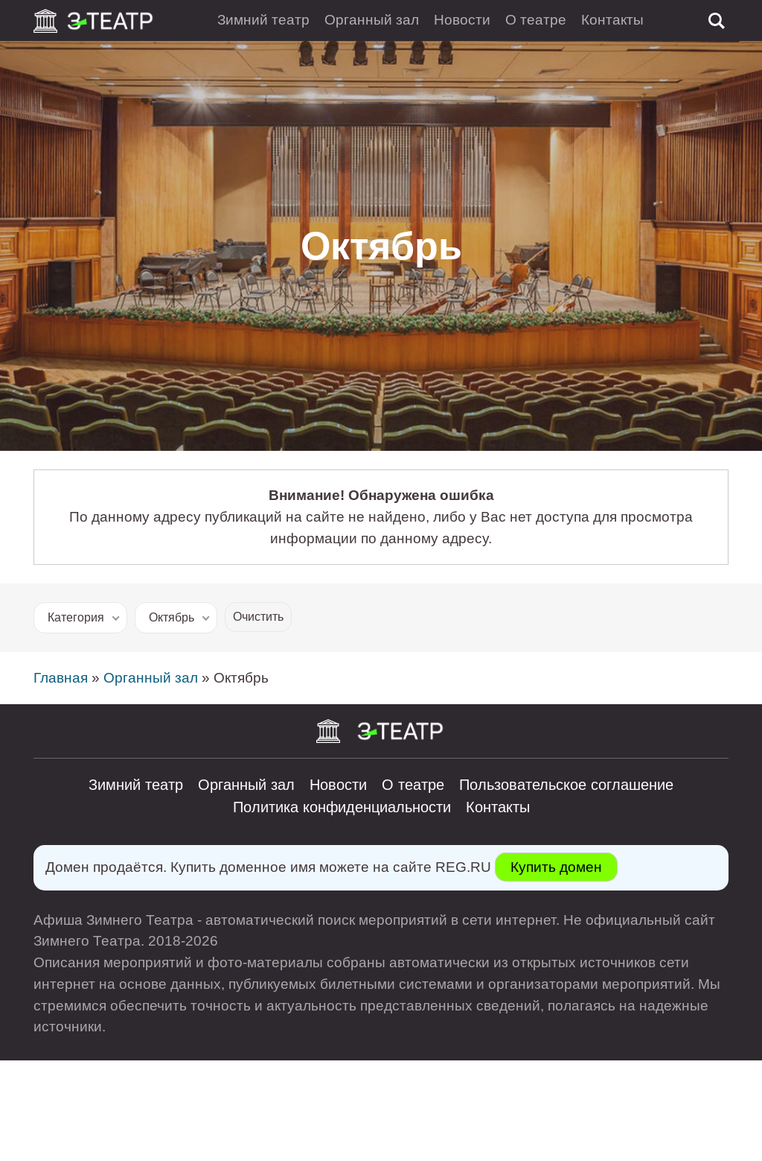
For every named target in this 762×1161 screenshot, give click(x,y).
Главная (60, 678)
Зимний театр (263, 20)
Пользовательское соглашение (566, 784)
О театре (535, 20)
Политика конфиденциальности (342, 807)
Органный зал (371, 20)
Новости (462, 20)
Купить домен (556, 867)
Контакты (612, 20)
